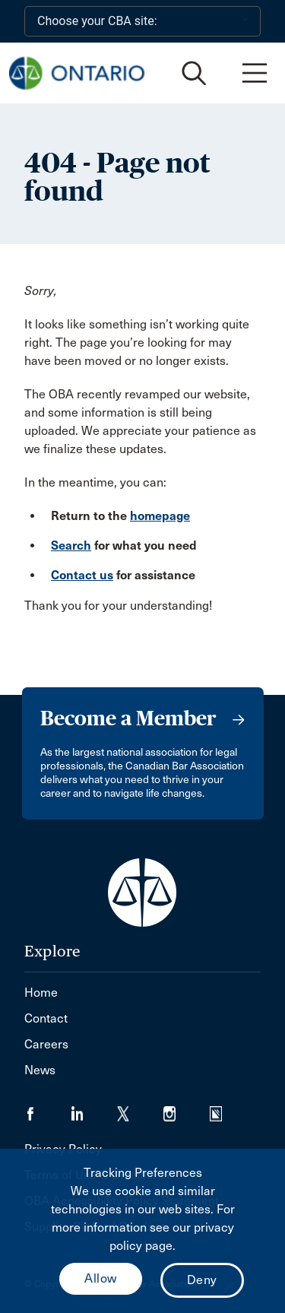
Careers (46, 1044)
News (39, 1070)
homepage (160, 516)
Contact (46, 1018)
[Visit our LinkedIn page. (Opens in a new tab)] (94, 1109)
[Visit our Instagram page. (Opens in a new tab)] (186, 1109)
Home (41, 992)
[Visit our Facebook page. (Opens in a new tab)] (47, 1109)
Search (71, 545)
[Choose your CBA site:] (142, 21)
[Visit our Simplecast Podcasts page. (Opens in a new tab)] (225, 1109)
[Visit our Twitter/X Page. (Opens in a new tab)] (140, 1109)
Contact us (82, 575)
